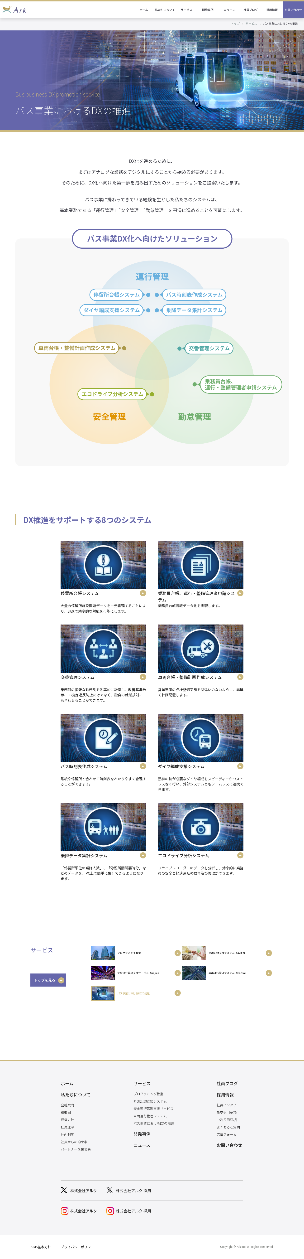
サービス (186, 10)
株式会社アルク (83, 1190)
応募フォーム (227, 1134)
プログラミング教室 (148, 1093)
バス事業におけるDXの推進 (153, 1123)
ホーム (143, 10)
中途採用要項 (227, 1119)
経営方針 (67, 1119)
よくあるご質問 (228, 1127)
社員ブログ (250, 10)
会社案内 (67, 1105)
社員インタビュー (230, 1105)
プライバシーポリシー (77, 1246)
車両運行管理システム (150, 1116)
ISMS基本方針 (40, 1246)
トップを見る (44, 980)
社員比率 (67, 1127)
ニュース (229, 10)
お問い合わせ (293, 10)
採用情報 (272, 10)
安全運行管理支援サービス (153, 1108)
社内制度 (67, 1134)
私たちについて (165, 10)
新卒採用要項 (227, 1112)
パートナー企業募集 (76, 1149)
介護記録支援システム (150, 1101)
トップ (235, 23)
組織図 (66, 1112)
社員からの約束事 (74, 1141)
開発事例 (208, 10)
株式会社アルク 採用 (133, 1190)
